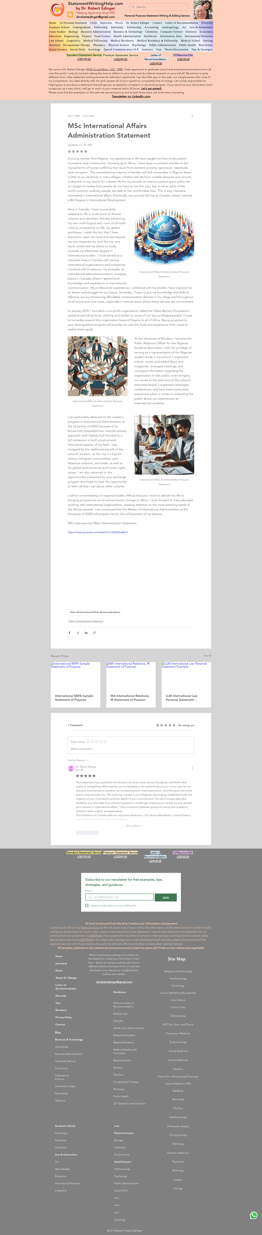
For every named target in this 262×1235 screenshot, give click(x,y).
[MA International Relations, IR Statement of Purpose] (131, 676)
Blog (58, 1032)
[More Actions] (192, 768)
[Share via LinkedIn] (86, 632)
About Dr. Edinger (66, 977)
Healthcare (119, 992)
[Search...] (158, 7)
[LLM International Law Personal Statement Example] (186, 676)
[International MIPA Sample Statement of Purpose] (75, 676)
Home (59, 956)
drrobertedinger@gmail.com (95, 17)
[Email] (118, 897)
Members (61, 1010)
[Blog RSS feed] (70, 14)
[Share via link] (94, 632)
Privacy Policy (64, 1017)
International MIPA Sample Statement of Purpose (74, 698)
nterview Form (90, 927)
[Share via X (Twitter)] (77, 632)
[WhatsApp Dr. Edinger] (254, 1215)
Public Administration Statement (85, 621)
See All (207, 655)
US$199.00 (86, 939)
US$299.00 (95, 935)
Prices (59, 970)
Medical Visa (120, 1013)
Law (116, 1125)
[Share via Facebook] (69, 632)
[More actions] (192, 116)
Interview (61, 963)
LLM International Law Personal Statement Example (181, 698)
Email (89, 890)
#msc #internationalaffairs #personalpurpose (95, 612)
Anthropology (122, 1169)
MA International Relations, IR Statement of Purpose (130, 698)
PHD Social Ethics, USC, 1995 (104, 69)
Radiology (178, 1170)
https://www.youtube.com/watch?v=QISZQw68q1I (98, 532)
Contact (60, 1024)
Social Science (122, 1161)
